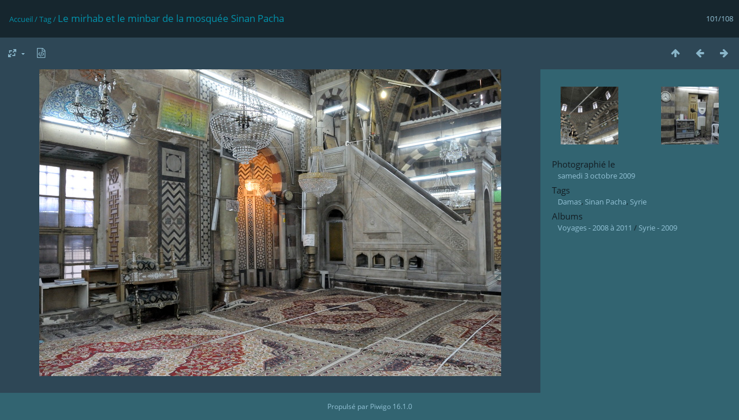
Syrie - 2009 (658, 227)
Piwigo (380, 406)
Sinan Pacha (605, 201)
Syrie (638, 201)
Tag (45, 19)
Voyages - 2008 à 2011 (595, 227)
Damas (569, 201)
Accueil (21, 19)
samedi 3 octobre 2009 (596, 175)
